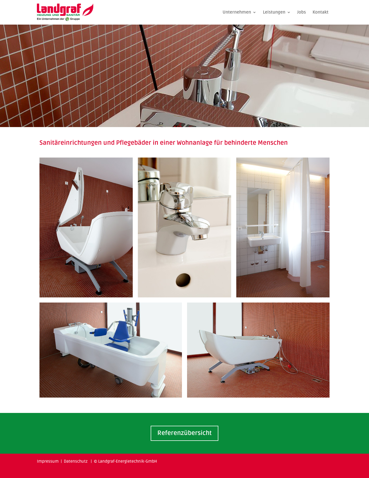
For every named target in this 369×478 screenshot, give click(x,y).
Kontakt (321, 12)
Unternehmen (236, 12)
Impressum (48, 461)
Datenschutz (76, 461)
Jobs (301, 12)
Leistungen (274, 12)
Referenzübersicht (184, 433)
